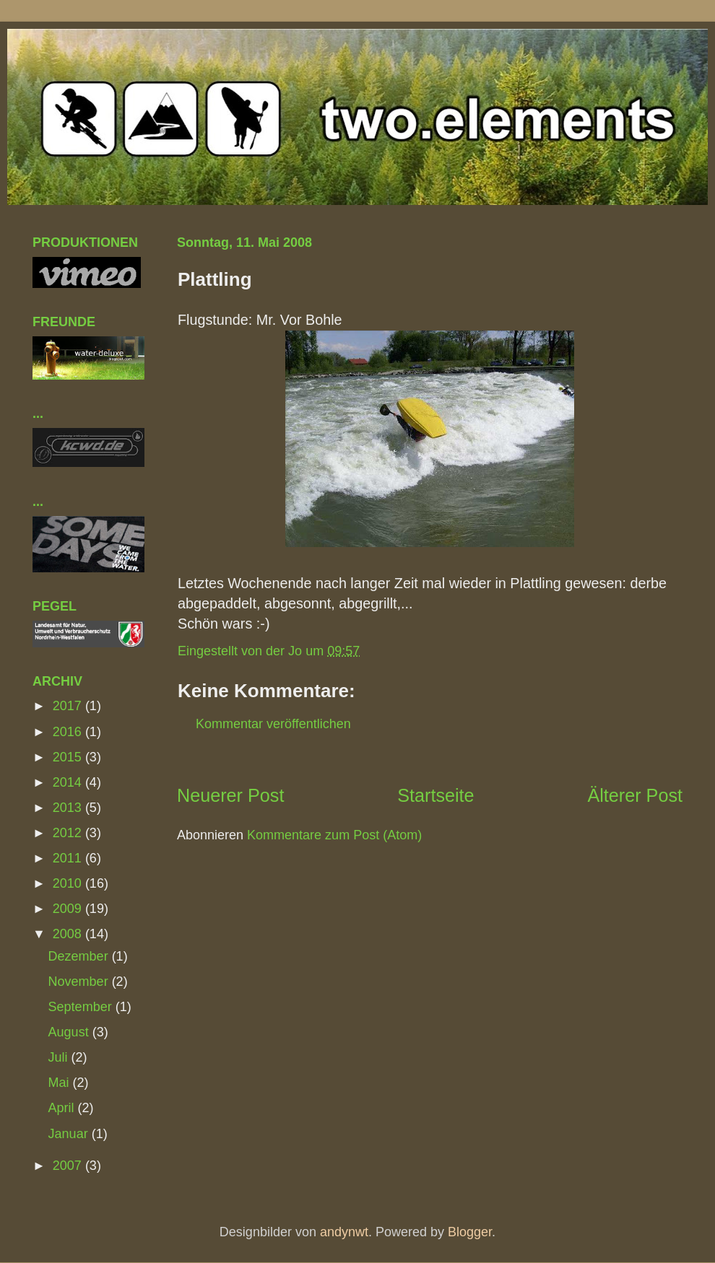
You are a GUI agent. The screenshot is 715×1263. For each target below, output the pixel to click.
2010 (69, 883)
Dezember (80, 956)
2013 (69, 807)
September (82, 1007)
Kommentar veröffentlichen (273, 724)
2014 (69, 782)
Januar (70, 1134)
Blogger (470, 1232)
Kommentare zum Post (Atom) (334, 835)
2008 (69, 934)
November (80, 981)
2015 (69, 757)
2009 (69, 908)
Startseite (435, 795)
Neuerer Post (230, 795)
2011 (69, 858)
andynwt (344, 1232)
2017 (69, 706)
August (70, 1032)
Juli (60, 1057)
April (63, 1108)
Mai (60, 1082)
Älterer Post (634, 795)
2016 (69, 732)
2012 (69, 833)
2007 (69, 1165)
